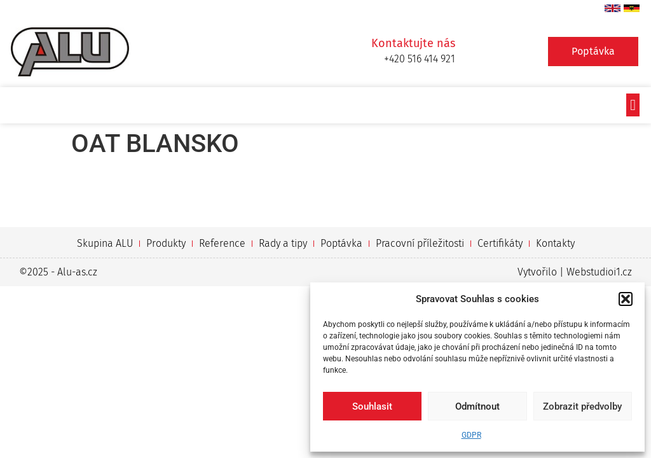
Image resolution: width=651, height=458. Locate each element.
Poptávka (341, 243)
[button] (625, 299)
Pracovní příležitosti (420, 243)
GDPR (471, 435)
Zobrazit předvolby (582, 406)
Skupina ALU (105, 243)
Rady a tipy (283, 243)
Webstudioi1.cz (599, 272)
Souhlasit (372, 406)
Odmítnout (477, 406)
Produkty (166, 243)
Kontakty (555, 243)
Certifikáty (500, 243)
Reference (222, 243)
